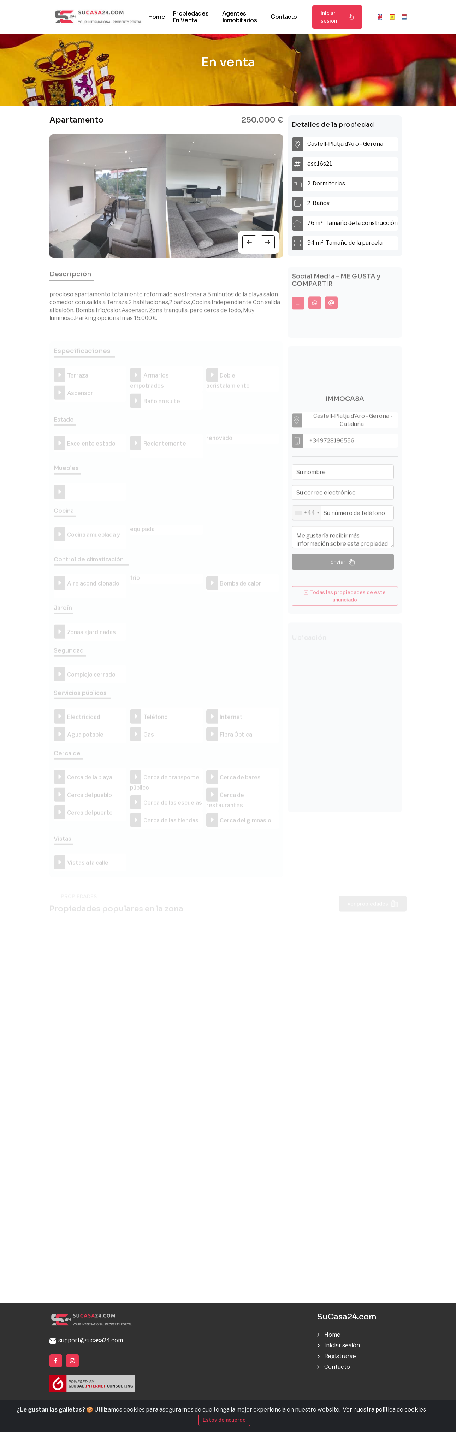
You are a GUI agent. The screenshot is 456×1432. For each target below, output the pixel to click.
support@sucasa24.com (86, 1340)
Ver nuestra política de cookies (384, 1409)
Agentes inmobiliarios (239, 17)
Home (156, 16)
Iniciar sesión (337, 17)
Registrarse (340, 1356)
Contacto (284, 16)
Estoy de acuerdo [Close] (224, 1420)
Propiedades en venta (191, 17)
